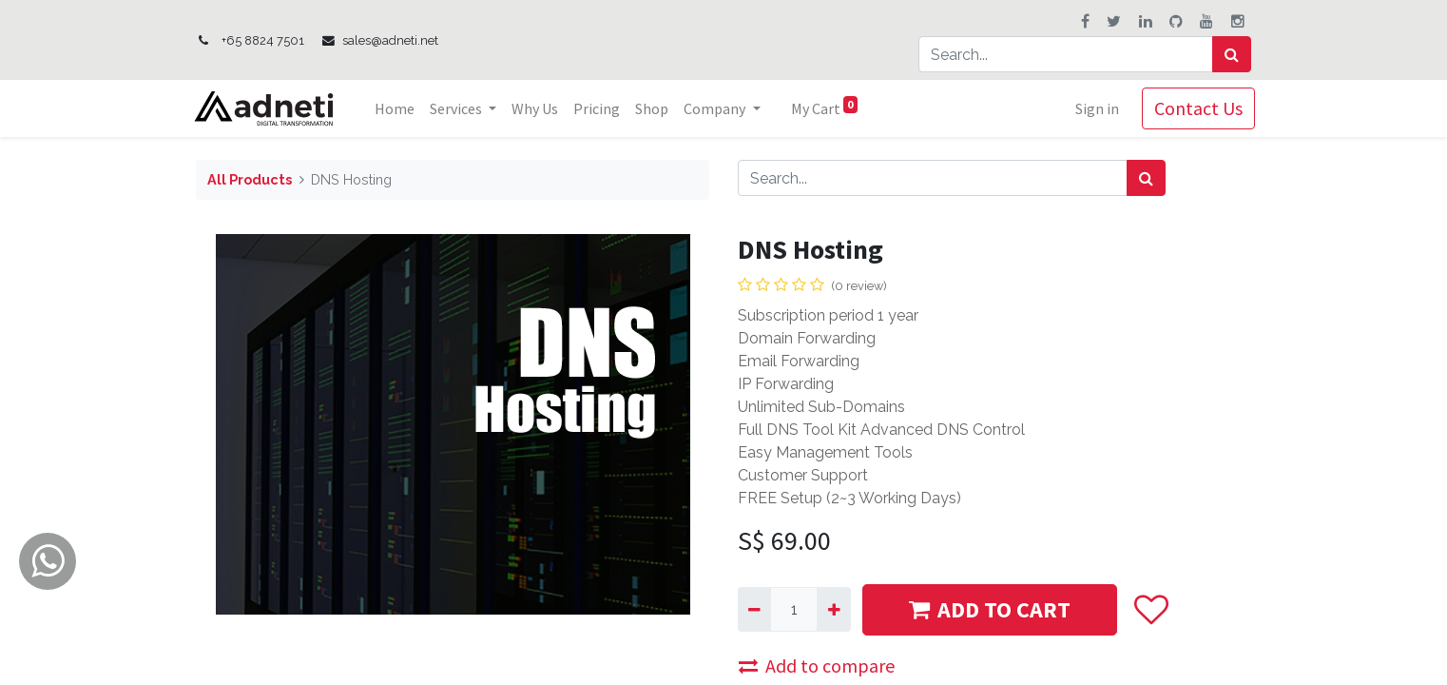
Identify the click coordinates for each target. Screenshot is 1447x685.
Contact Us (1194, 108)
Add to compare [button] (817, 665)
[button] (1151, 609)
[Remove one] (754, 609)
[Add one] (833, 609)
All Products (249, 179)
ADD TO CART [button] (990, 609)
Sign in (1093, 108)
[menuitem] (399, 108)
